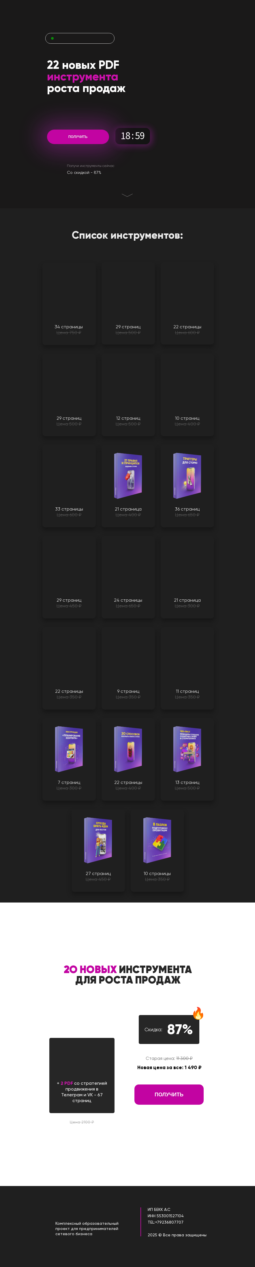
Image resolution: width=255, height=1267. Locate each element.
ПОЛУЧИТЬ (78, 137)
